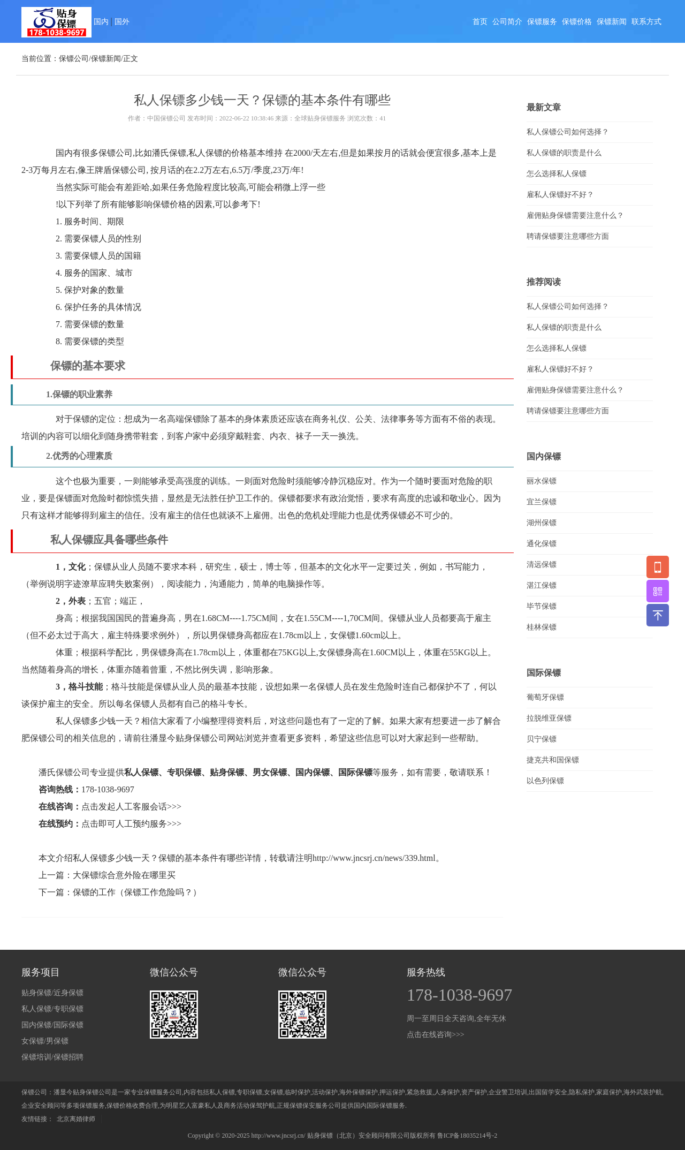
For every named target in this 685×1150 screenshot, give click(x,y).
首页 (480, 22)
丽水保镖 (542, 481)
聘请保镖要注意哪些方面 (568, 236)
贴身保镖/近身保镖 (52, 993)
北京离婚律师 (76, 1119)
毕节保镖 (542, 606)
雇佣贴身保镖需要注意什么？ (575, 215)
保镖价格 (577, 22)
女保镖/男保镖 (44, 1041)
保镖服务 (542, 22)
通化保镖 (542, 544)
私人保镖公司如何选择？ (568, 132)
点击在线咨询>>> (436, 1035)
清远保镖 (542, 565)
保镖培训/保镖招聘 (52, 1057)
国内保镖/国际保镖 (52, 1025)
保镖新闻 (612, 22)
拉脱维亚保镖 (549, 718)
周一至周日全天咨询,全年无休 (456, 1019)
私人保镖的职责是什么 (564, 153)
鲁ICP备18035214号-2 (467, 1135)
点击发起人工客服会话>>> (131, 806)
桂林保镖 (542, 627)
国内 (101, 22)
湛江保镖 (542, 585)
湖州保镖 (542, 523)
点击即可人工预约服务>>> (131, 823)
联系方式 (646, 22)
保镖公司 (74, 59)
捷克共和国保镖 (553, 760)
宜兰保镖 (542, 502)
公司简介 (507, 22)
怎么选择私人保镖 (557, 174)
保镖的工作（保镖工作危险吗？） (137, 892)
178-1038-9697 (107, 789)
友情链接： (37, 1119)
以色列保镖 (545, 781)
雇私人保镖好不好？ (560, 195)
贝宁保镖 (542, 739)
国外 (122, 22)
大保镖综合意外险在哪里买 (124, 875)
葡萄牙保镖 (545, 697)
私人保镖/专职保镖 (52, 1009)
